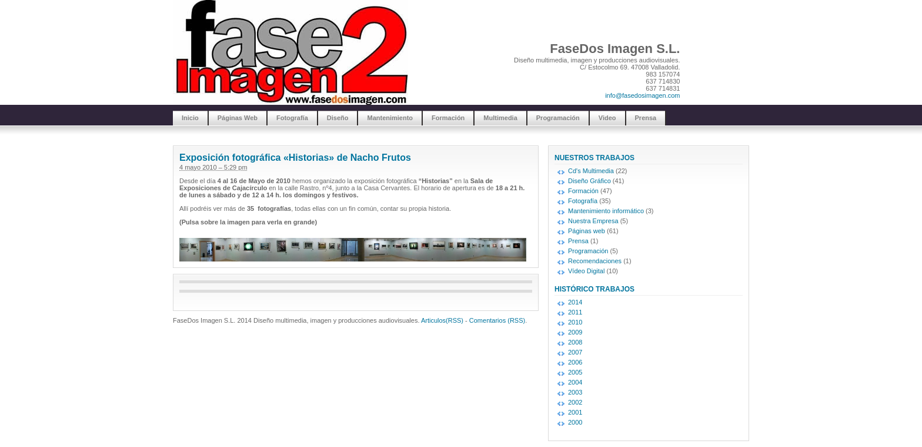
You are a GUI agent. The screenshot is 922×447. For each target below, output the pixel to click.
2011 (575, 312)
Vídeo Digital (586, 270)
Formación (448, 117)
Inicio (190, 117)
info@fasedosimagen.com (642, 95)
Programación (558, 117)
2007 (575, 352)
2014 (575, 302)
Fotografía (292, 117)
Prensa (646, 117)
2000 (575, 422)
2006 (575, 362)
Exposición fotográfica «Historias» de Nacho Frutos (295, 158)
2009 (575, 332)
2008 (575, 342)
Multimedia (500, 117)
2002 (575, 402)
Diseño (338, 117)
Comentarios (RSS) (497, 320)
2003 (575, 392)
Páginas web (586, 230)
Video (607, 117)
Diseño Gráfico (589, 180)
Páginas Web (238, 117)
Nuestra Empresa (593, 220)
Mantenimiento (390, 117)
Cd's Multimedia (591, 170)
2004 (575, 382)
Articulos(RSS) (442, 320)
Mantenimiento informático (606, 210)
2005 (575, 372)
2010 (575, 322)
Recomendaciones (595, 260)
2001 (575, 412)
